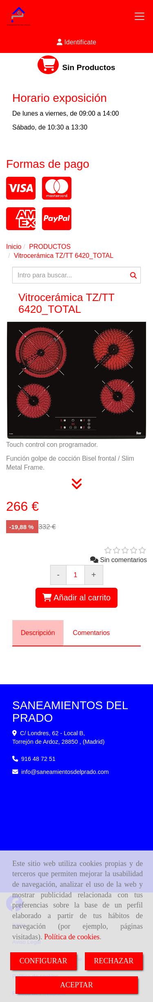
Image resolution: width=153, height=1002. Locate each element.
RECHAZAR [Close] (113, 961)
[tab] (38, 633)
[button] (76, 42)
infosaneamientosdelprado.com (65, 772)
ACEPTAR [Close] (76, 985)
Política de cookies (72, 937)
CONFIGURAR (43, 961)
